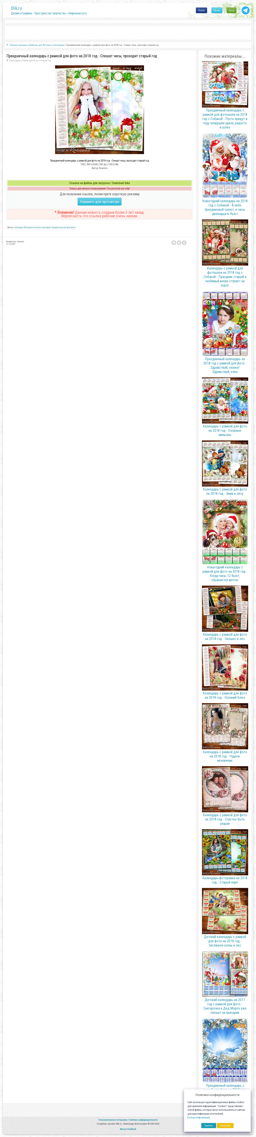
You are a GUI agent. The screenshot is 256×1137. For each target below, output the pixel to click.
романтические (34, 227)
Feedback (131, 1129)
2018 (25, 227)
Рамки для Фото (30, 60)
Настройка (225, 1125)
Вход (231, 10)
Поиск (201, 10)
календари (18, 227)
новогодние (46, 227)
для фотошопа (69, 227)
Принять (208, 1125)
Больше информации (199, 1117)
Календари (15, 60)
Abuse (123, 1129)
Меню (217, 10)
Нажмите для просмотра (99, 201)
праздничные (57, 227)
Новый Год (45, 60)
